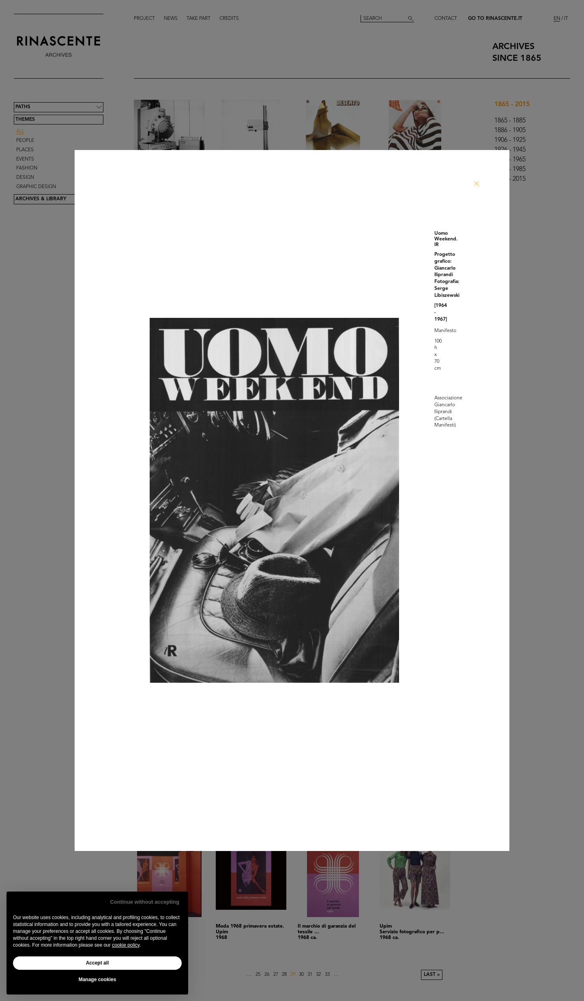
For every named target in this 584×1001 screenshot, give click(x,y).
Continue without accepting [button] (144, 902)
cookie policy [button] (126, 945)
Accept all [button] (97, 963)
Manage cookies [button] (97, 979)
